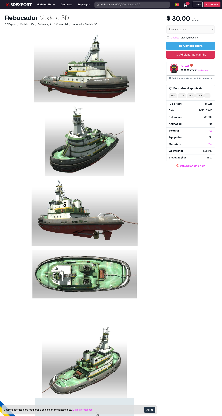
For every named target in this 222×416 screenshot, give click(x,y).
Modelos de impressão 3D (127, 356)
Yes (210, 130)
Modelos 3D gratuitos (125, 361)
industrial (60, 180)
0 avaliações (202, 70)
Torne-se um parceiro (125, 376)
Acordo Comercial (169, 371)
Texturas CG (120, 366)
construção (75, 180)
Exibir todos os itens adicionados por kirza (111, 208)
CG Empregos (120, 386)
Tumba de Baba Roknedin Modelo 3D (136, 193)
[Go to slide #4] (84, 111)
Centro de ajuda (168, 356)
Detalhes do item (18, 125)
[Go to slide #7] (143, 111)
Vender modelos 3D (124, 371)
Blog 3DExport (121, 381)
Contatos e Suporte (173, 346)
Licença (164, 366)
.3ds (182, 95)
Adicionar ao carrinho (190, 55)
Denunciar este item (192, 166)
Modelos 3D (120, 351)
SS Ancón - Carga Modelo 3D (65, 309)
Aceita (149, 409)
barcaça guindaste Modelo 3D (28, 193)
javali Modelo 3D (145, 245)
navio (34, 180)
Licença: (175, 37)
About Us (27, 346)
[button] (210, 241)
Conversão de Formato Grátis (114, 157)
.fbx (190, 95)
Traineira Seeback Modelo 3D (22, 309)
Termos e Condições (171, 381)
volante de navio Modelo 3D (108, 309)
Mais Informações (82, 409)
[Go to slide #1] (25, 111)
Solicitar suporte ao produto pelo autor (190, 78)
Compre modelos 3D (128, 346)
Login (198, 4)
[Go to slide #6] (124, 111)
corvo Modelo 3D (17, 245)
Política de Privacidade (172, 376)
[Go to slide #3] (65, 111)
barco (14, 180)
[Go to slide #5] (104, 111)
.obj (199, 95)
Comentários (37, 125)
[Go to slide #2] (45, 111)
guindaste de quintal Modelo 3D (110, 245)
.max (173, 95)
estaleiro (45, 180)
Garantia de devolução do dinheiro (178, 386)
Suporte (164, 351)
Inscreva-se (212, 4)
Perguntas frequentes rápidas (176, 361)
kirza (185, 65)
